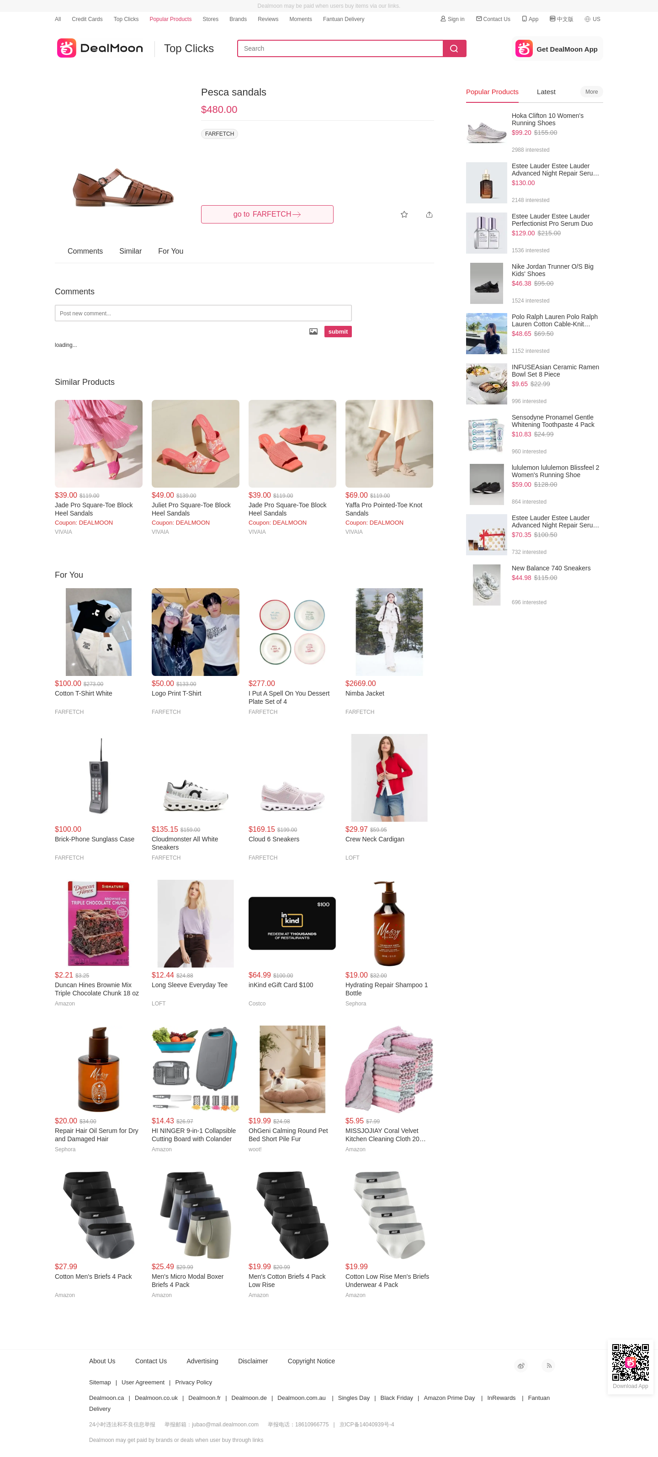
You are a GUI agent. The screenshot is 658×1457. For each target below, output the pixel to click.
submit (338, 331)
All (58, 19)
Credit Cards (87, 19)
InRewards (501, 1397)
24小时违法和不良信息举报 (122, 1424)
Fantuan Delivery (344, 19)
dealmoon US (99, 46)
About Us (102, 1361)
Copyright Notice (311, 1361)
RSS (548, 1365)
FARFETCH (219, 134)
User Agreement (143, 1382)
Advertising (202, 1361)
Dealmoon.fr (204, 1397)
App (529, 19)
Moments (301, 19)
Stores (210, 19)
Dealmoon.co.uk (156, 1397)
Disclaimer (253, 1361)
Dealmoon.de (249, 1397)
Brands (238, 19)
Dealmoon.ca (106, 1397)
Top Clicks (126, 19)
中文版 (561, 19)
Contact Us (492, 19)
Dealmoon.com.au (301, 1397)
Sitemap (100, 1382)
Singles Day (354, 1397)
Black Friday (397, 1397)
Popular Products (170, 19)
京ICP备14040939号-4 (367, 1424)
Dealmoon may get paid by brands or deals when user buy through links (176, 1440)
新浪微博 (521, 1365)
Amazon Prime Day (449, 1397)
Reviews (268, 19)
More (591, 92)
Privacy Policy (193, 1382)
